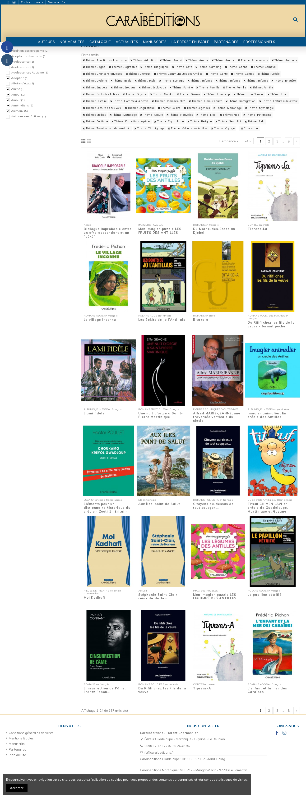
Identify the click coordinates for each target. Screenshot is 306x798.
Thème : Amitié (171, 60)
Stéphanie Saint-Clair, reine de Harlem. (158, 596)
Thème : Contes (242, 73)
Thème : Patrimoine (257, 114)
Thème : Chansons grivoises (102, 73)
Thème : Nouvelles (180, 114)
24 (248, 141)
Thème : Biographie (123, 67)
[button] (100, 41)
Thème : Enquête (283, 80)
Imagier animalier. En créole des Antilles (267, 415)
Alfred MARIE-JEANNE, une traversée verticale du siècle (216, 416)
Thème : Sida (254, 121)
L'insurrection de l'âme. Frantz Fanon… (105, 690)
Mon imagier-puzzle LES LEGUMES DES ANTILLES (214, 596)
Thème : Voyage (223, 128)
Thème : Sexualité (228, 121)
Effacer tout (250, 128)
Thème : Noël (206, 114)
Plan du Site (17, 755)
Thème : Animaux (284, 60)
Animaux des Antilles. (28, 116)
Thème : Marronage (227, 108)
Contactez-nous (32, 2)
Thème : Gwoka (161, 94)
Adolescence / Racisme (29, 72)
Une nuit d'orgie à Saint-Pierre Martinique (160, 415)
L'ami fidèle (94, 413)
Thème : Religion (199, 121)
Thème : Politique (95, 121)
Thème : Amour (196, 60)
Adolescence (22, 61)
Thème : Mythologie (259, 108)
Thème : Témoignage (149, 128)
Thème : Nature (151, 114)
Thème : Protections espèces (131, 121)
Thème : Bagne (94, 67)
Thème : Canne (236, 67)
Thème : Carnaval (263, 67)
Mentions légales (21, 738)
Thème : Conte (216, 73)
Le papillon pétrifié (265, 594)
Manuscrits (17, 744)
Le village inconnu (100, 319)
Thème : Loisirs (169, 108)
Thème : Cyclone (95, 80)
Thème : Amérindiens (253, 60)
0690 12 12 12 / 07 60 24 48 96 (167, 746)
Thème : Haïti (277, 94)
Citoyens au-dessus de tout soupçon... (213, 505)
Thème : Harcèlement (249, 94)
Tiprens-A (202, 688)
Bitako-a (201, 319)
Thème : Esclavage (152, 87)
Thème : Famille (181, 87)
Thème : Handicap (217, 94)
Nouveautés (56, 2)
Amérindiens (22, 105)
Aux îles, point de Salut (159, 504)
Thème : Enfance (200, 80)
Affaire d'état (22, 83)
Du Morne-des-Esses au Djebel (214, 230)
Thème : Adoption (143, 60)
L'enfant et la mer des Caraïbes (267, 690)
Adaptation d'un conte (28, 56)
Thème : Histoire (95, 101)
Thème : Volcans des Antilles (187, 128)
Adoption (19, 78)
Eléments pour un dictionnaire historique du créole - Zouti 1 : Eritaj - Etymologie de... (107, 509)
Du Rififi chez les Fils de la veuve (162, 690)
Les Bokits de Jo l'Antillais (161, 319)
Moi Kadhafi (94, 597)
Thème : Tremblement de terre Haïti (106, 128)
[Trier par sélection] (229, 141)
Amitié (17, 89)
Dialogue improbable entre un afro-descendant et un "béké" (108, 232)
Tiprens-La (257, 229)
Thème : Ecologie (171, 80)
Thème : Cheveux (138, 73)
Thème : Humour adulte (205, 101)
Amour (18, 94)
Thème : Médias (94, 114)
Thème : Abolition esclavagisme (105, 60)
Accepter (16, 788)
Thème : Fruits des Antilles (101, 94)
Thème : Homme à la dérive (129, 101)
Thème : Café (182, 67)
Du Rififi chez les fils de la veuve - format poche (271, 324)
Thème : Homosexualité (168, 101)
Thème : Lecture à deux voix (278, 101)
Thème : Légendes (197, 108)
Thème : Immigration (240, 101)
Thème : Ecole (121, 80)
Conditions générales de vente (31, 733)
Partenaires (17, 749)
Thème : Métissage (123, 114)
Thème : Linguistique (139, 108)
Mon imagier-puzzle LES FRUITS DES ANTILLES (159, 230)
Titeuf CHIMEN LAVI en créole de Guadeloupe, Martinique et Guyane (268, 507)
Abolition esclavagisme (29, 50)
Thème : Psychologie (169, 121)
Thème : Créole (268, 73)
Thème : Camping (208, 67)
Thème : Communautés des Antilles (178, 73)
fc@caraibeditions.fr (159, 752)
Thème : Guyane (135, 94)
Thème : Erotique (123, 87)
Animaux (19, 111)
